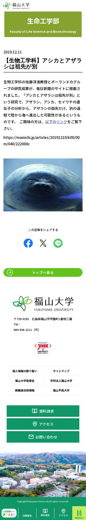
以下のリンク (56, 121)
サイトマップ (61, 371)
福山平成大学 (61, 390)
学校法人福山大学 (61, 381)
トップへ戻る (43, 272)
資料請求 (46, 411)
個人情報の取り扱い (24, 371)
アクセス (46, 424)
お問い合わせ (46, 437)
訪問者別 (27, 515)
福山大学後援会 (24, 381)
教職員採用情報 (24, 390)
